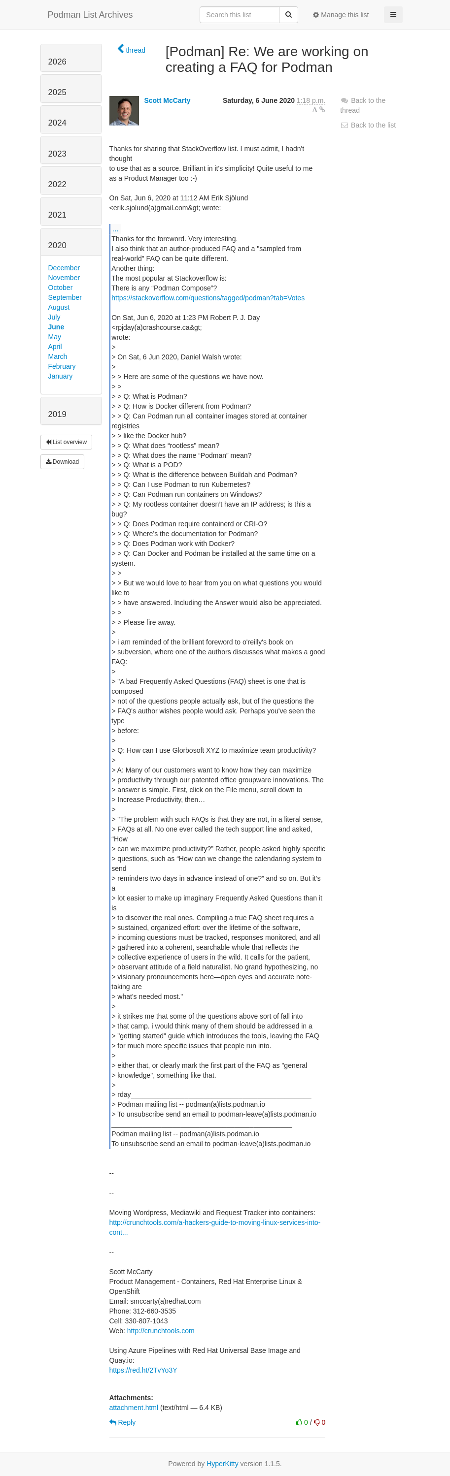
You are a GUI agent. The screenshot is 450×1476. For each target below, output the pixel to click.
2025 (57, 92)
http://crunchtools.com (161, 1331)
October (60, 287)
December (64, 268)
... (115, 228)
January (60, 376)
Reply (122, 1422)
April (55, 347)
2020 (57, 245)
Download (62, 461)
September (65, 297)
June (56, 327)
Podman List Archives (90, 15)
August (59, 307)
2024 (57, 123)
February (62, 366)
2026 (57, 61)
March (58, 356)
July (54, 317)
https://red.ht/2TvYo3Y (143, 1370)
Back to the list (368, 125)
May (54, 337)
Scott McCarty (167, 100)
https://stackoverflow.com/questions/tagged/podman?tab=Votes (208, 298)
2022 (57, 184)
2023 (57, 154)
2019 (57, 414)
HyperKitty (223, 1464)
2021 (57, 215)
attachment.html (134, 1408)
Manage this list (341, 15)
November (64, 278)
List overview (66, 442)
